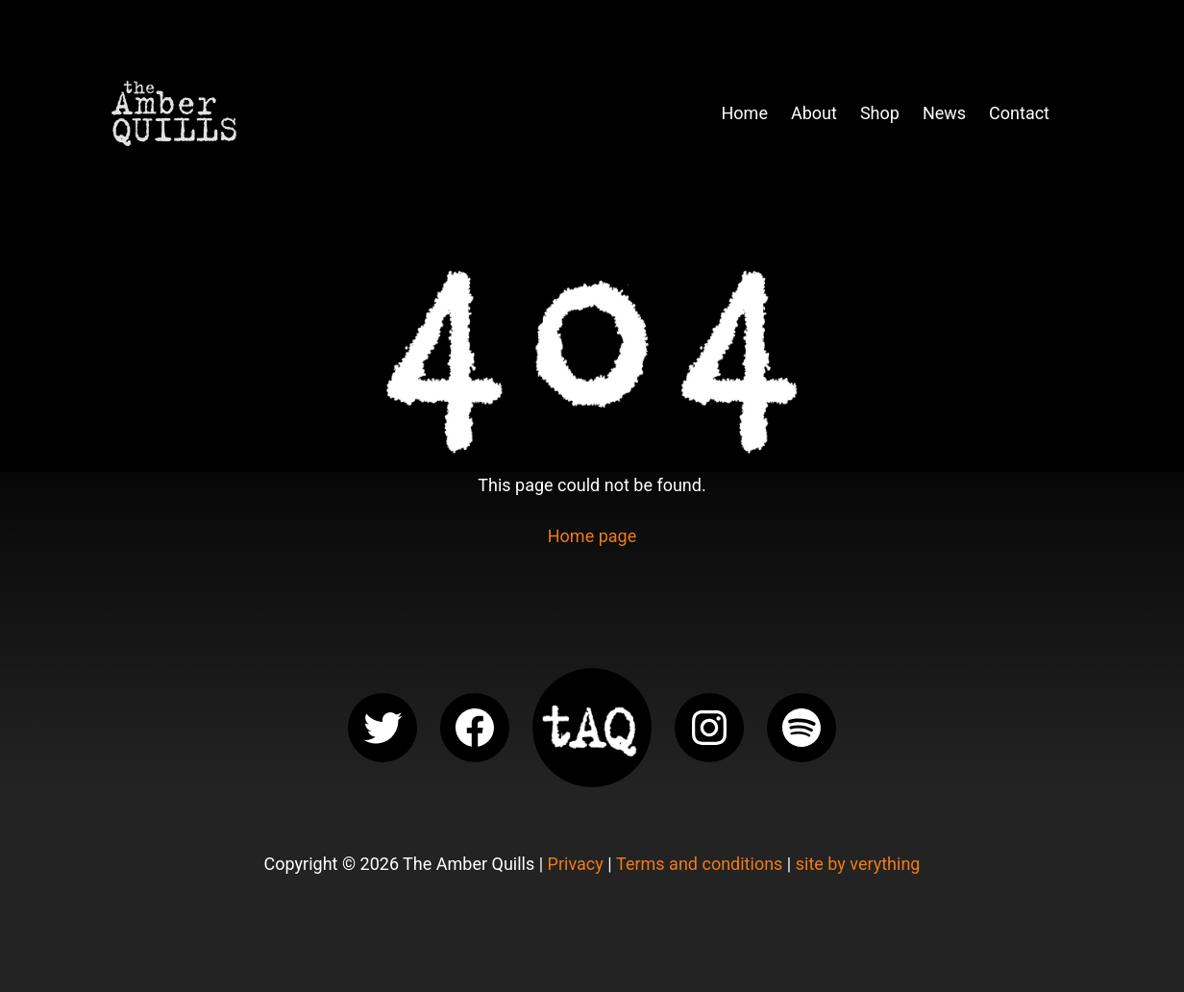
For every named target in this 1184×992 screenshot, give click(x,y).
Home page (592, 536)
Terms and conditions (699, 864)
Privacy (576, 864)
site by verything (858, 864)
